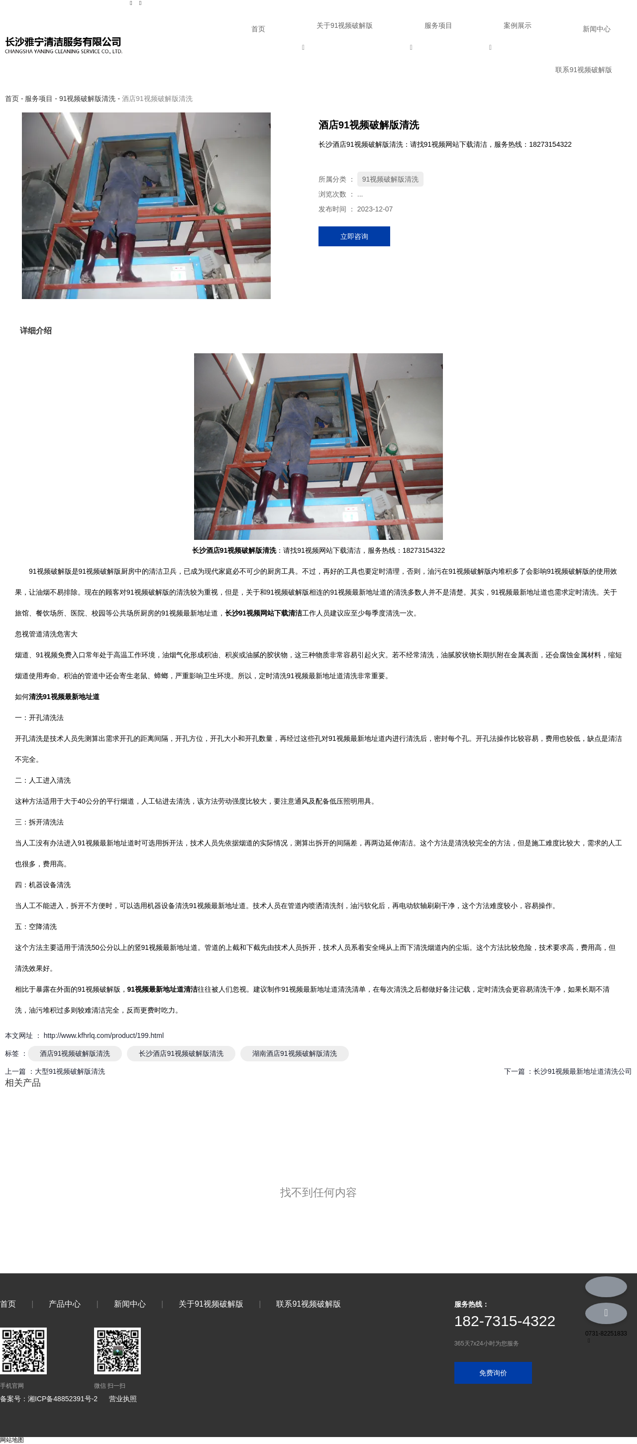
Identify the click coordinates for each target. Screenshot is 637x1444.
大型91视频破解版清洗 (70, 1071)
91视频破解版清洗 (87, 99)
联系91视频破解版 (583, 70)
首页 (258, 29)
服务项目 (438, 25)
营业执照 (123, 1399)
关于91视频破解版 (345, 25)
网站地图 (12, 1440)
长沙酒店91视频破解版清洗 (181, 1053)
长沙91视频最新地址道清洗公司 (582, 1071)
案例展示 (517, 25)
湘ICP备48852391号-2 (63, 1399)
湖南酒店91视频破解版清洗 (294, 1053)
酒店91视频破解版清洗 (75, 1053)
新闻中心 (597, 29)
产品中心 (65, 1304)
